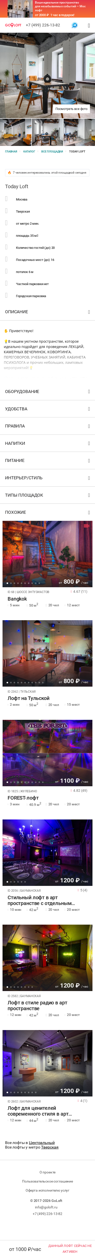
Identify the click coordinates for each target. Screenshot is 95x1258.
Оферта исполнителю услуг (47, 1190)
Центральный (41, 1142)
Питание (48, 461)
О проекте (48, 1172)
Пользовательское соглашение (47, 1181)
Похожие (48, 513)
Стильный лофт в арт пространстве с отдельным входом (39, 900)
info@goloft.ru (46, 1207)
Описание (48, 312)
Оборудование (48, 392)
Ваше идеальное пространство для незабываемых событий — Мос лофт (60, 6)
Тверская (50, 1147)
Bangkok (17, 599)
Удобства (48, 410)
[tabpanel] (47, 554)
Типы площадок (48, 496)
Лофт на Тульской (28, 698)
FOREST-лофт (23, 798)
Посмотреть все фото (71, 109)
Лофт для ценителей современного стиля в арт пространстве (38, 1111)
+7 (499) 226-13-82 (43, 25)
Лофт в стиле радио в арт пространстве (37, 1005)
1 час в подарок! (62, 15)
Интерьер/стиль (48, 479)
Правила (48, 427)
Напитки (48, 444)
